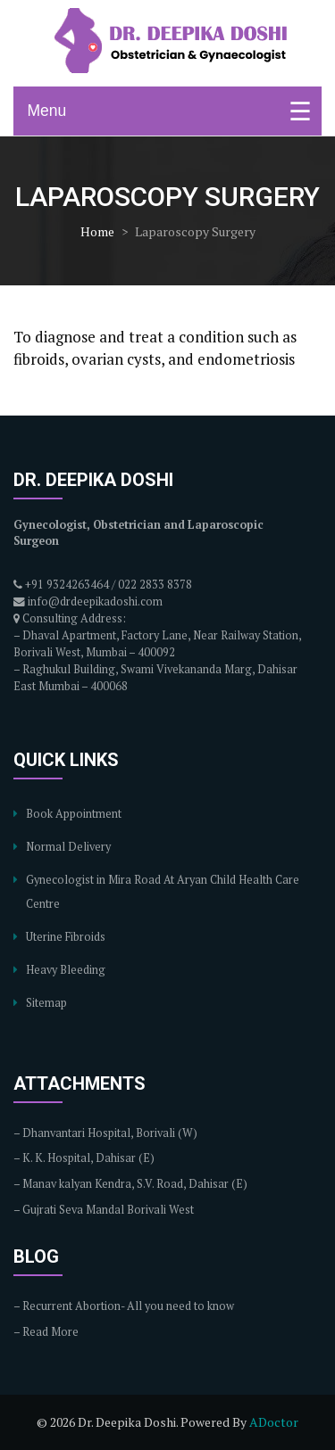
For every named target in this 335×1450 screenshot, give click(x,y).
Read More (50, 1331)
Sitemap (46, 1002)
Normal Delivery (68, 846)
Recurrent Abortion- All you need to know (128, 1306)
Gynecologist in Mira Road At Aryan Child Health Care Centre (162, 891)
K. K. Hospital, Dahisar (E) (88, 1158)
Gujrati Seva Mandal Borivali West (108, 1209)
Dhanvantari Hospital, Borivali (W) (109, 1133)
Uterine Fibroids (65, 936)
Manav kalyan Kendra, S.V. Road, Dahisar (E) (134, 1183)
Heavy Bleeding (65, 969)
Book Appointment (73, 813)
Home (97, 231)
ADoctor (273, 1421)
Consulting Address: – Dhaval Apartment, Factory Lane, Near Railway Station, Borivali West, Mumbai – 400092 (157, 635)
